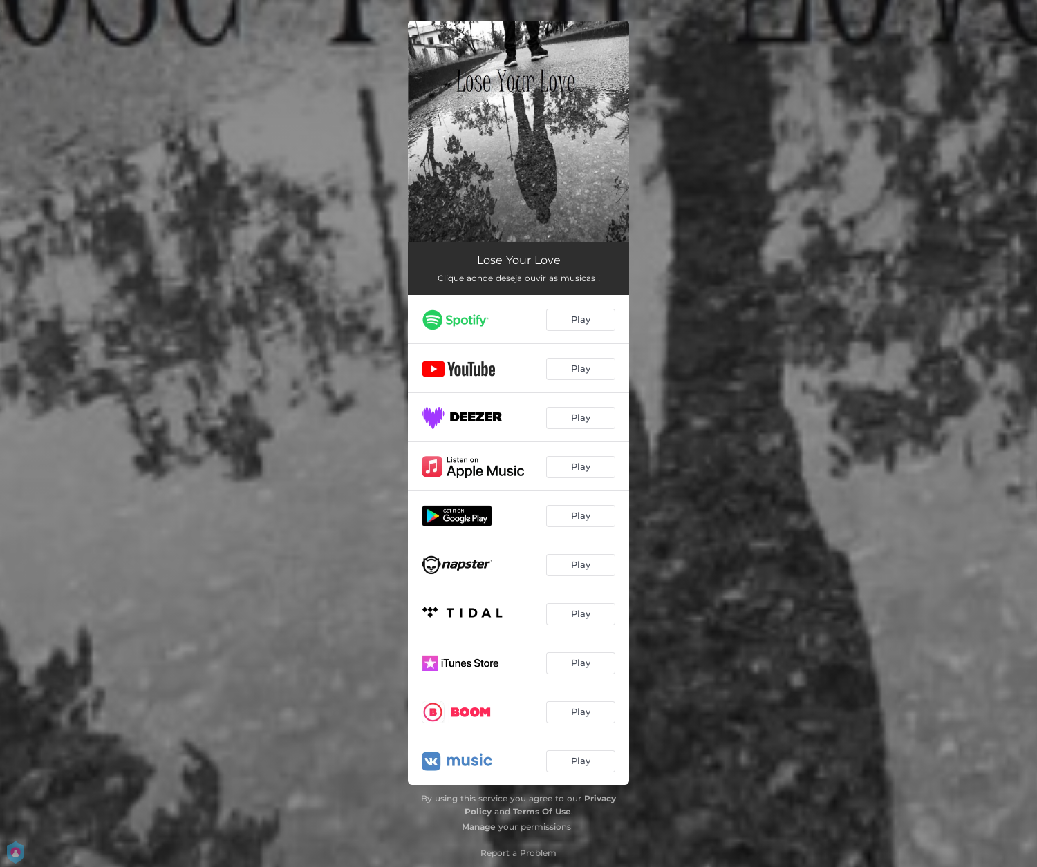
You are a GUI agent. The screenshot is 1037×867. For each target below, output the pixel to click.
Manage (479, 826)
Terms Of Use (542, 811)
